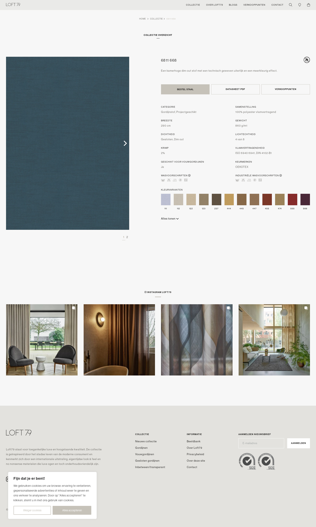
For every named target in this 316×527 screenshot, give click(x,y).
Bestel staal (185, 89)
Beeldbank (194, 441)
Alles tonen (170, 218)
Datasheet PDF (235, 89)
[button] (42, 340)
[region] (52, 495)
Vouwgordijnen (144, 454)
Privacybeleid (195, 454)
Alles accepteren (72, 510)
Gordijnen (141, 447)
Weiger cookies (32, 510)
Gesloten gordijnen (147, 460)
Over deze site (196, 460)
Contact (192, 467)
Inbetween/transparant (150, 467)
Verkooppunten (285, 89)
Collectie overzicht (158, 35)
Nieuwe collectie (146, 441)
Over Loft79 (194, 447)
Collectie (156, 19)
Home (142, 19)
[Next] (124, 143)
